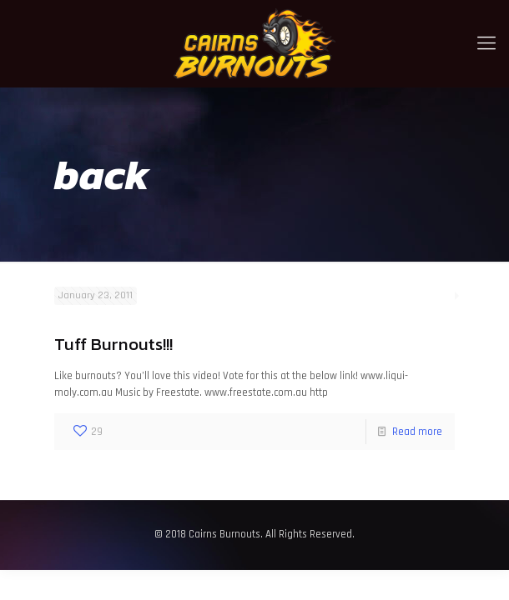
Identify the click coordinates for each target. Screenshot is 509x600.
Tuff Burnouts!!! (113, 344)
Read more (417, 431)
